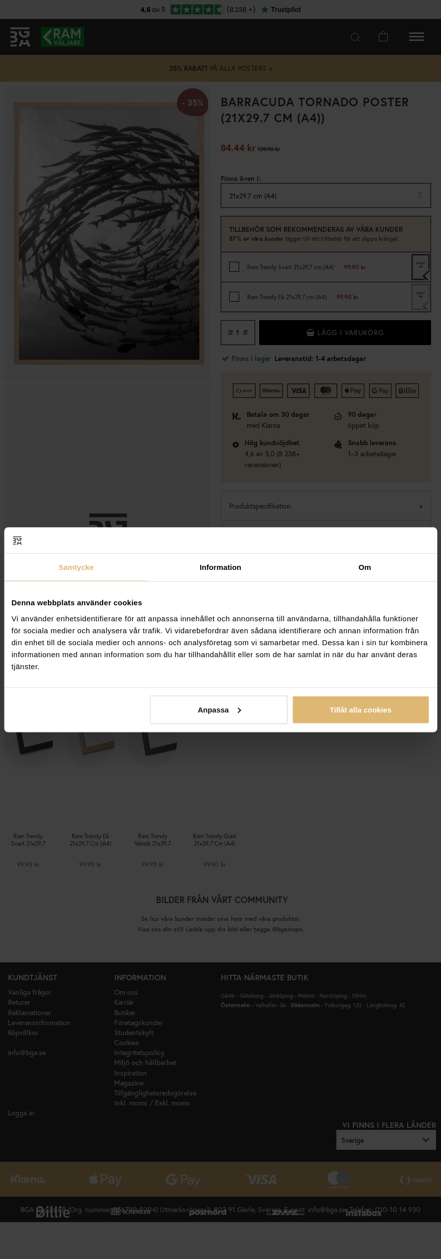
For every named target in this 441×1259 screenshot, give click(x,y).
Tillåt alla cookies (361, 709)
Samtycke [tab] (76, 567)
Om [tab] (365, 567)
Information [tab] (221, 567)
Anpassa (219, 709)
